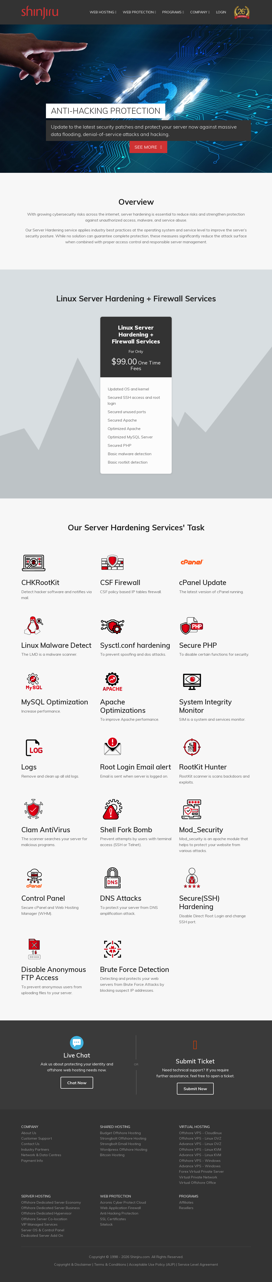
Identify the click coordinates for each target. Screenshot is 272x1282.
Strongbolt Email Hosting (120, 1144)
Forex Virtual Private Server (201, 1171)
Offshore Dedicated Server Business (50, 1208)
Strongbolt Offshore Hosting (123, 1138)
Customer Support (36, 1138)
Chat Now (76, 1082)
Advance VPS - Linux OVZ (200, 1144)
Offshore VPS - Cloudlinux (200, 1133)
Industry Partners (35, 1149)
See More (148, 147)
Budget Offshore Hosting (120, 1133)
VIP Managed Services (39, 1224)
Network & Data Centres (41, 1155)
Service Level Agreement (198, 1264)
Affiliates (186, 1202)
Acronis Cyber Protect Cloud (123, 1202)
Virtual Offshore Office (197, 1182)
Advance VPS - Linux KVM (200, 1155)
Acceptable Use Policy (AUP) (152, 1264)
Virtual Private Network (198, 1177)
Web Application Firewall (120, 1208)
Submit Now (195, 1088)
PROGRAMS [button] (173, 12)
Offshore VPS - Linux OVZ (200, 1138)
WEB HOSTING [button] (103, 12)
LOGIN (221, 12)
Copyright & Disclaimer (72, 1264)
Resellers (186, 1208)
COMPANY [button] (199, 12)
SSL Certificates (113, 1219)
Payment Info (32, 1160)
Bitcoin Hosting (112, 1155)
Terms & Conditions (110, 1264)
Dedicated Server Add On (42, 1235)
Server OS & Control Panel (42, 1230)
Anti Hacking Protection (119, 1213)
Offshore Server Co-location (44, 1219)
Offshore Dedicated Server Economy (51, 1202)
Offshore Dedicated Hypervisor (46, 1213)
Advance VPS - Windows (200, 1166)
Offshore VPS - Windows (200, 1160)
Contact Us (30, 1144)
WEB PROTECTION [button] (139, 12)
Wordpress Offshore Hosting (123, 1149)
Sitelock (106, 1224)
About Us (28, 1133)
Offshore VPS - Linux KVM (200, 1149)
